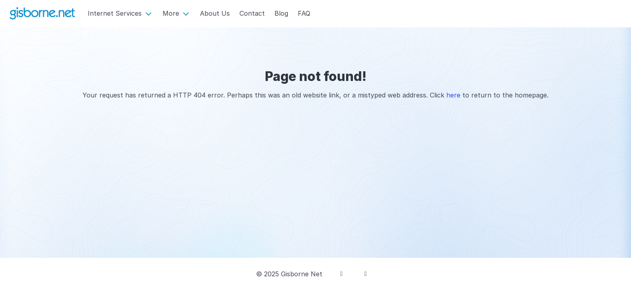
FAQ (304, 13)
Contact (252, 13)
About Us (215, 13)
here (453, 95)
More (171, 13)
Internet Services (115, 13)
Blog (281, 13)
